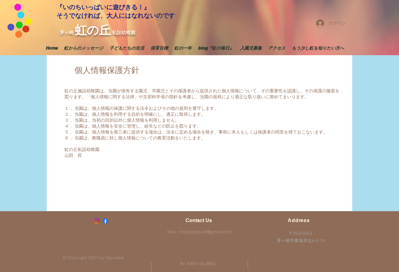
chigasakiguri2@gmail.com (205, 232)
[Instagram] (97, 220)
